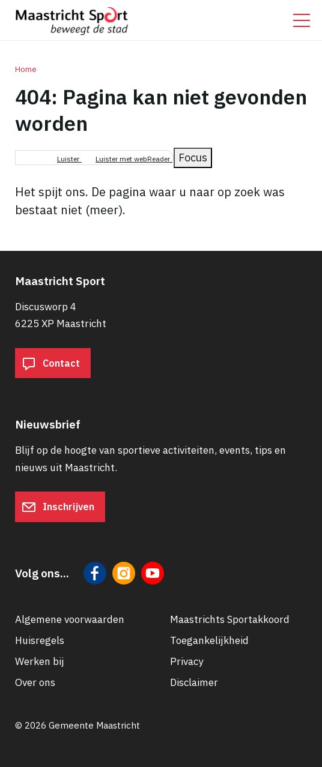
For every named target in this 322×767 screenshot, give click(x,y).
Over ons (35, 682)
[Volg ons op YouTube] (152, 573)
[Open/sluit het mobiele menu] (301, 20)
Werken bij (39, 661)
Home (26, 69)
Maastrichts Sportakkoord (230, 619)
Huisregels (39, 640)
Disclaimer (194, 682)
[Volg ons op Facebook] (95, 573)
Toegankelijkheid (209, 640)
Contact (51, 363)
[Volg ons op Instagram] (123, 573)
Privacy (186, 661)
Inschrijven (58, 507)
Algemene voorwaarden (69, 619)
